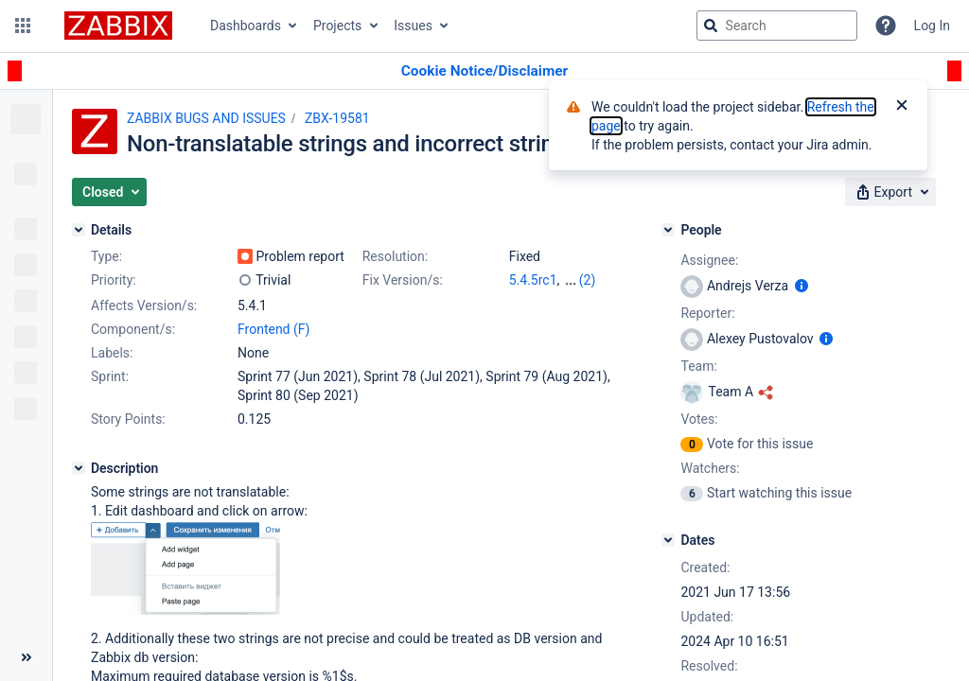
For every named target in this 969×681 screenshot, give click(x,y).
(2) (587, 280)
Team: (698, 366)
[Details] (78, 229)
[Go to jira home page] (118, 25)
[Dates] (668, 540)
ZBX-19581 (337, 118)
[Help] (886, 25)
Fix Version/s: (402, 280)
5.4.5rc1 (533, 280)
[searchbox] (776, 25)
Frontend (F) (273, 329)
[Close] (901, 106)
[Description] (78, 468)
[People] (668, 229)
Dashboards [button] (245, 25)
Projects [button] (337, 25)
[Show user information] (801, 285)
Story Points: (128, 419)
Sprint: (110, 376)
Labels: (111, 352)
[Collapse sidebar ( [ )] (26, 657)
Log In (932, 25)
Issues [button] (413, 25)
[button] (22, 25)
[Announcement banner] (484, 71)
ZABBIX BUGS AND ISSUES (206, 118)
